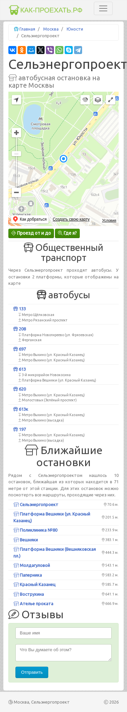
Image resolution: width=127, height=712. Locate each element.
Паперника (27, 575)
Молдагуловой (31, 565)
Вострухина (28, 594)
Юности (75, 29)
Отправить (32, 672)
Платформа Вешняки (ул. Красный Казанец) (51, 517)
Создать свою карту (71, 219)
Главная (27, 29)
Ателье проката (33, 603)
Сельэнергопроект (35, 504)
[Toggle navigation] (103, 8)
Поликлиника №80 (35, 530)
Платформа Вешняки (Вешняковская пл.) (54, 552)
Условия (109, 220)
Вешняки (25, 539)
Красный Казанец (34, 584)
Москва (51, 29)
